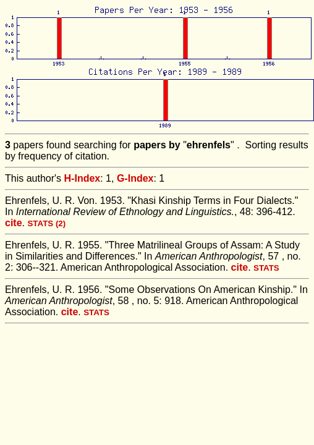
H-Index (82, 178)
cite (13, 223)
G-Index (135, 178)
